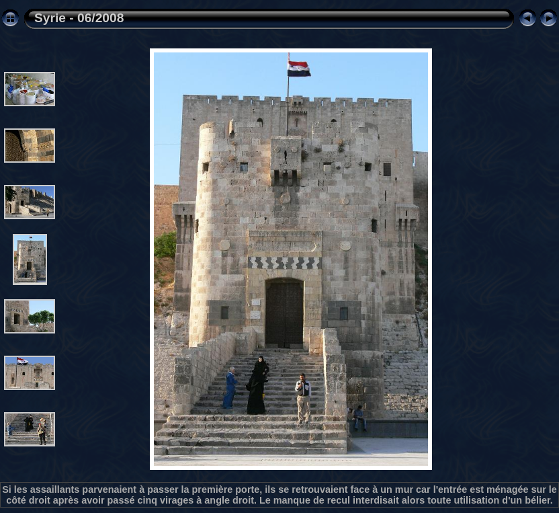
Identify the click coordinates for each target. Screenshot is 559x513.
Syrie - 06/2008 (79, 18)
